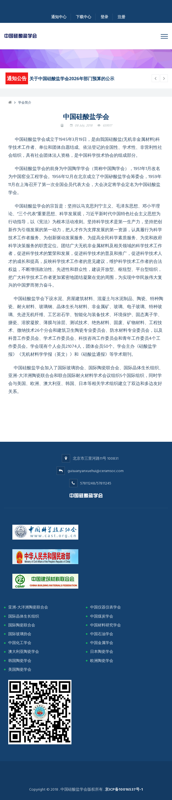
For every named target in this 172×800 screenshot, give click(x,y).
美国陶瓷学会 (19, 669)
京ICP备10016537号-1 (124, 789)
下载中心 (83, 17)
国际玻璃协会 (19, 634)
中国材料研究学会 (105, 625)
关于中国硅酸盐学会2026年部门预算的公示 (71, 79)
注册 (121, 17)
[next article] (155, 78)
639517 (107, 125)
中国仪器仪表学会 (105, 607)
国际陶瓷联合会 (21, 625)
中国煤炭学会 (101, 616)
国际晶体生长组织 (23, 616)
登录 (104, 17)
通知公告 (17, 78)
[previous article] (164, 78)
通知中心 (58, 17)
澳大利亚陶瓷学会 (23, 651)
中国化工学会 (19, 643)
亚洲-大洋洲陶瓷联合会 (28, 607)
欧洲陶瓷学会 (101, 661)
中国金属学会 (101, 643)
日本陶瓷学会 (101, 651)
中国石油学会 (101, 634)
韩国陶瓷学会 (19, 661)
